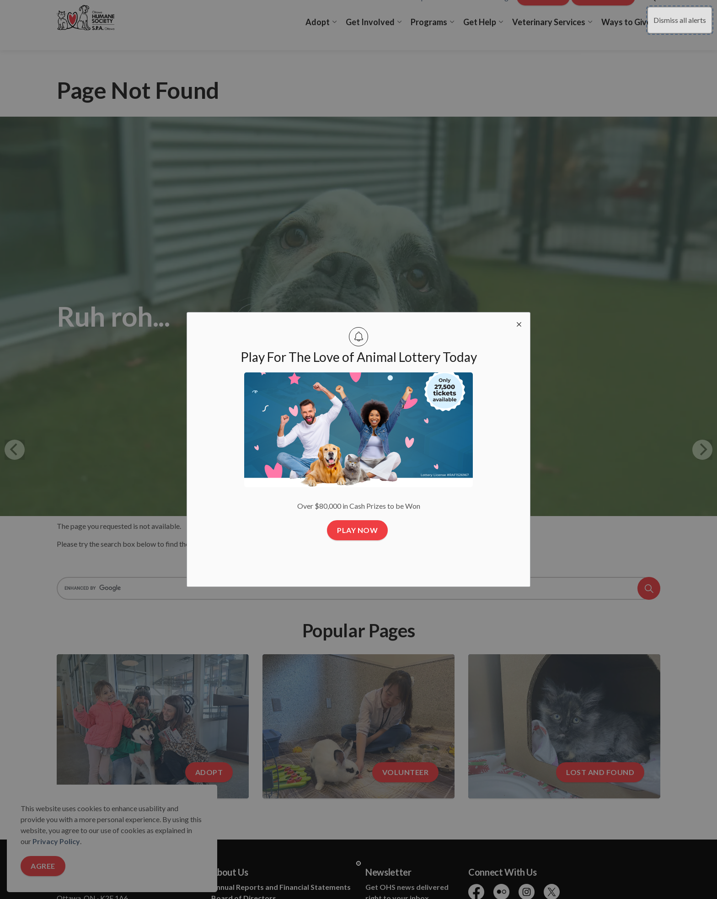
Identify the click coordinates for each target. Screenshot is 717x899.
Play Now (357, 530)
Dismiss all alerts (679, 20)
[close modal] (519, 323)
